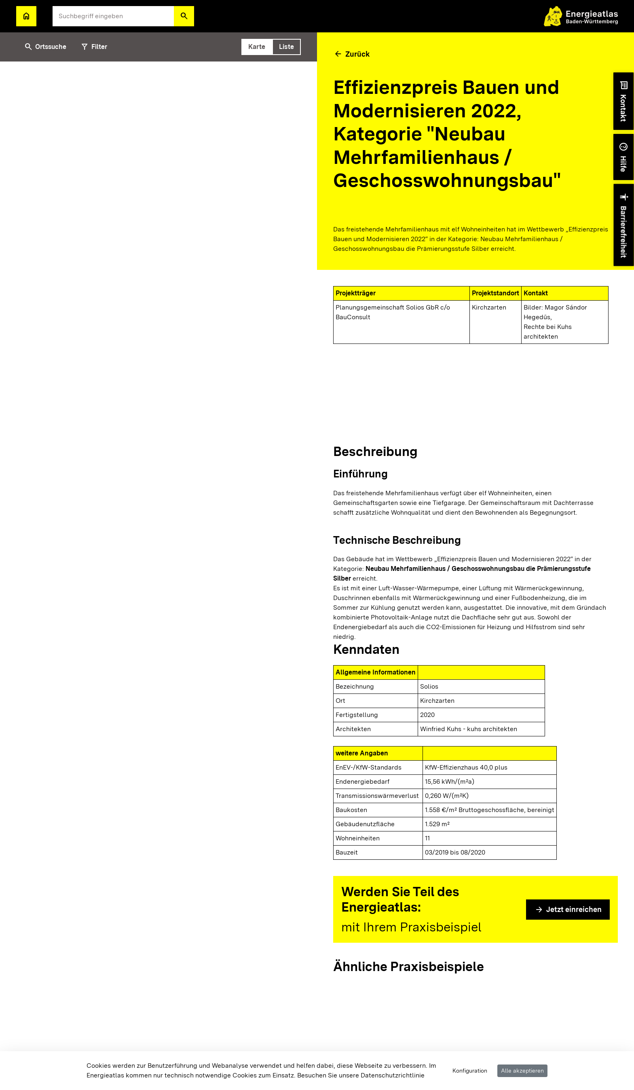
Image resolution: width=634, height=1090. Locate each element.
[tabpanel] (158, 575)
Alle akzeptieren (522, 1070)
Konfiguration (469, 1070)
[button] (184, 16)
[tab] (256, 47)
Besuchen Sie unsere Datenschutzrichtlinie (361, 1075)
